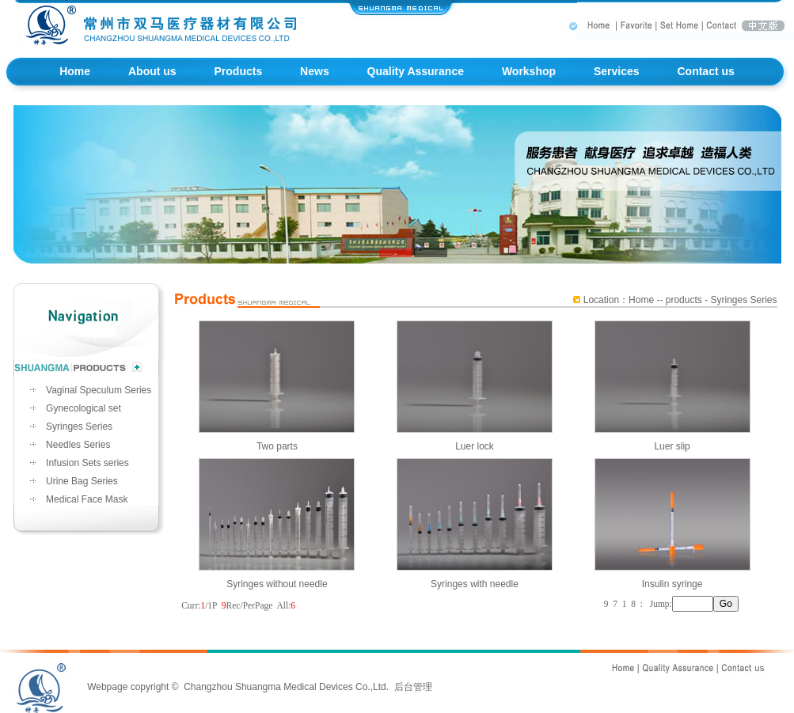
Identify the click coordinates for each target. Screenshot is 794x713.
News (314, 71)
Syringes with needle (475, 576)
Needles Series (78, 444)
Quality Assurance (415, 71)
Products (239, 71)
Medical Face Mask (86, 499)
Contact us (705, 71)
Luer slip (672, 438)
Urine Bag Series (82, 481)
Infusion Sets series (87, 462)
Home (74, 71)
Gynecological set (83, 408)
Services (617, 71)
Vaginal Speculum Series (98, 390)
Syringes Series (79, 426)
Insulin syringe (672, 576)
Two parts (277, 438)
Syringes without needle (277, 576)
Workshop (529, 71)
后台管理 (413, 686)
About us (152, 71)
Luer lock (475, 438)
